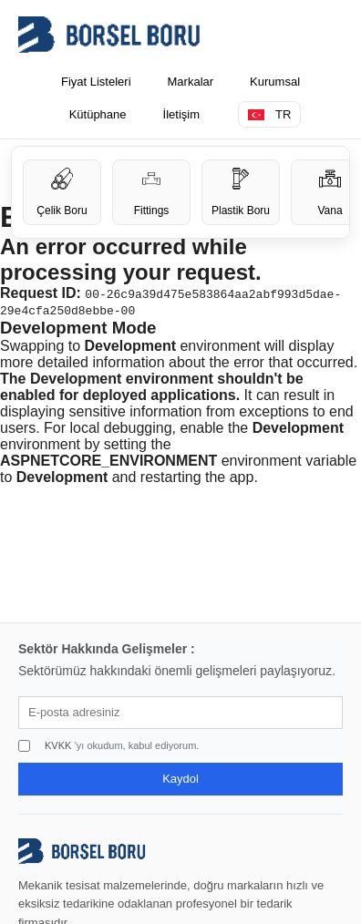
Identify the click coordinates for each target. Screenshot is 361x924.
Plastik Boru (240, 192)
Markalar (191, 81)
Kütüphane (98, 114)
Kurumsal (275, 81)
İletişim (181, 114)
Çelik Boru (61, 192)
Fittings (152, 192)
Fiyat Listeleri (96, 81)
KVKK (58, 745)
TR (269, 114)
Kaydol (180, 778)
